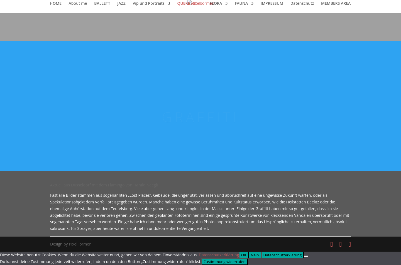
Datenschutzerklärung (219, 254)
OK (243, 254)
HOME (56, 3)
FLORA (216, 3)
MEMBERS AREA (336, 3)
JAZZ (121, 3)
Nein (255, 254)
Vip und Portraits (148, 3)
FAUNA (241, 3)
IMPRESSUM (272, 3)
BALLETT (102, 3)
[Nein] (306, 256)
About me (78, 3)
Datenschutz (302, 3)
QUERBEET (187, 3)
